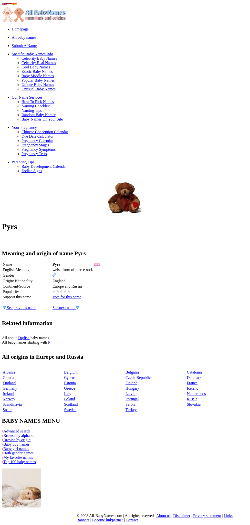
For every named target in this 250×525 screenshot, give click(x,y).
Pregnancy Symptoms (38, 149)
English (24, 338)
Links (228, 516)
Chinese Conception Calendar (44, 132)
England (9, 383)
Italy (67, 394)
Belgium (71, 372)
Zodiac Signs (31, 171)
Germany (10, 388)
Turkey (131, 410)
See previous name (19, 308)
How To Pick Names (37, 102)
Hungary (132, 388)
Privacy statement (207, 516)
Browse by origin (17, 440)
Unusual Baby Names (38, 89)
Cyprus (69, 377)
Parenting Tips (23, 162)
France (192, 383)
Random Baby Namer (38, 115)
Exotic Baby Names (37, 71)
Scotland (71, 404)
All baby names (24, 37)
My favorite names (18, 457)
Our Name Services (27, 97)
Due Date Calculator (37, 136)
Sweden (70, 410)
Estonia (70, 383)
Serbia (130, 404)
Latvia (130, 394)
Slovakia (194, 404)
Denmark (194, 377)
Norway (9, 399)
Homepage (20, 29)
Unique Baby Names (37, 85)
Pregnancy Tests (34, 154)
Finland (131, 383)
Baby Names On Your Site (42, 119)
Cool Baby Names (35, 67)
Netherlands (196, 394)
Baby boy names (16, 444)
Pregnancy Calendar (37, 141)
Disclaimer (181, 516)
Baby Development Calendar (44, 166)
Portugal (132, 399)
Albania (9, 372)
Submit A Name (24, 46)
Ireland (8, 394)
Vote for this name (66, 297)
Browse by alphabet (18, 435)
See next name (65, 308)
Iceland (192, 388)
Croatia (8, 377)
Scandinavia (12, 404)
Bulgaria (132, 372)
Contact (132, 520)
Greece (69, 388)
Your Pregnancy (24, 127)
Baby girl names (16, 449)
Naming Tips (31, 110)
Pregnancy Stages (35, 145)
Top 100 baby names (19, 462)
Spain (7, 410)
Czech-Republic (138, 377)
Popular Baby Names (38, 80)
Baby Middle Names (37, 76)
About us (163, 516)
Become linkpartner (107, 520)
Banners (83, 520)
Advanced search (16, 431)
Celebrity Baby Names (39, 58)
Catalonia (194, 372)
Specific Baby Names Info (32, 54)
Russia (192, 399)
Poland (69, 399)
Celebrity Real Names (38, 63)
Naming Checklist (35, 106)
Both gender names (18, 453)
